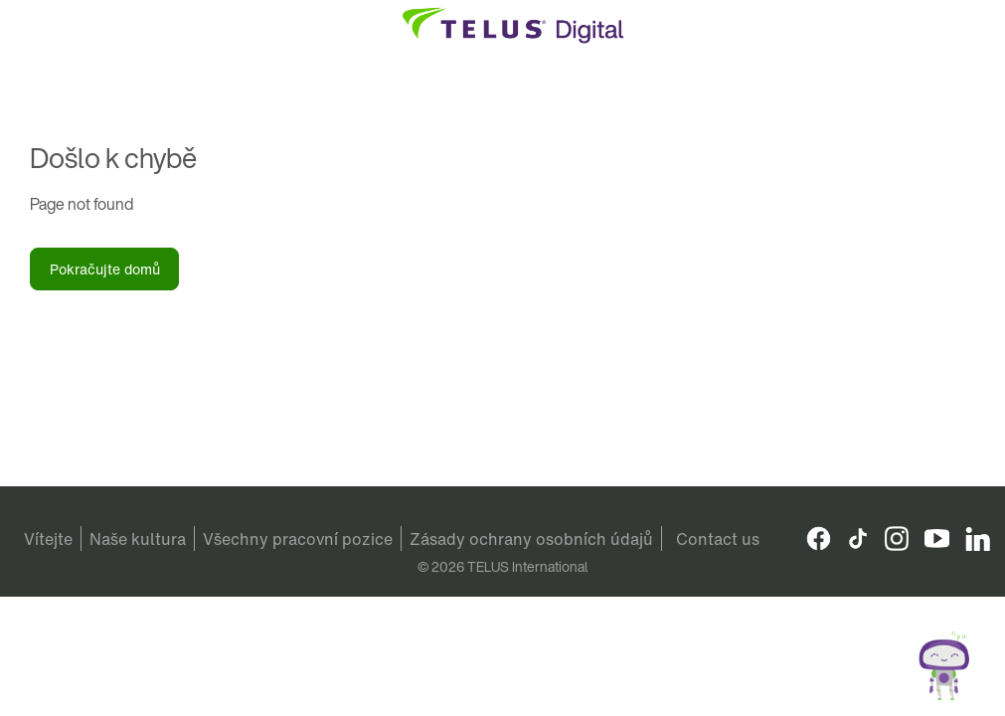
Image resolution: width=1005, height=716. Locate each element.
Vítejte (48, 539)
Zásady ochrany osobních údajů (531, 539)
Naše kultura (137, 539)
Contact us (717, 539)
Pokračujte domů (105, 269)
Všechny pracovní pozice (298, 539)
